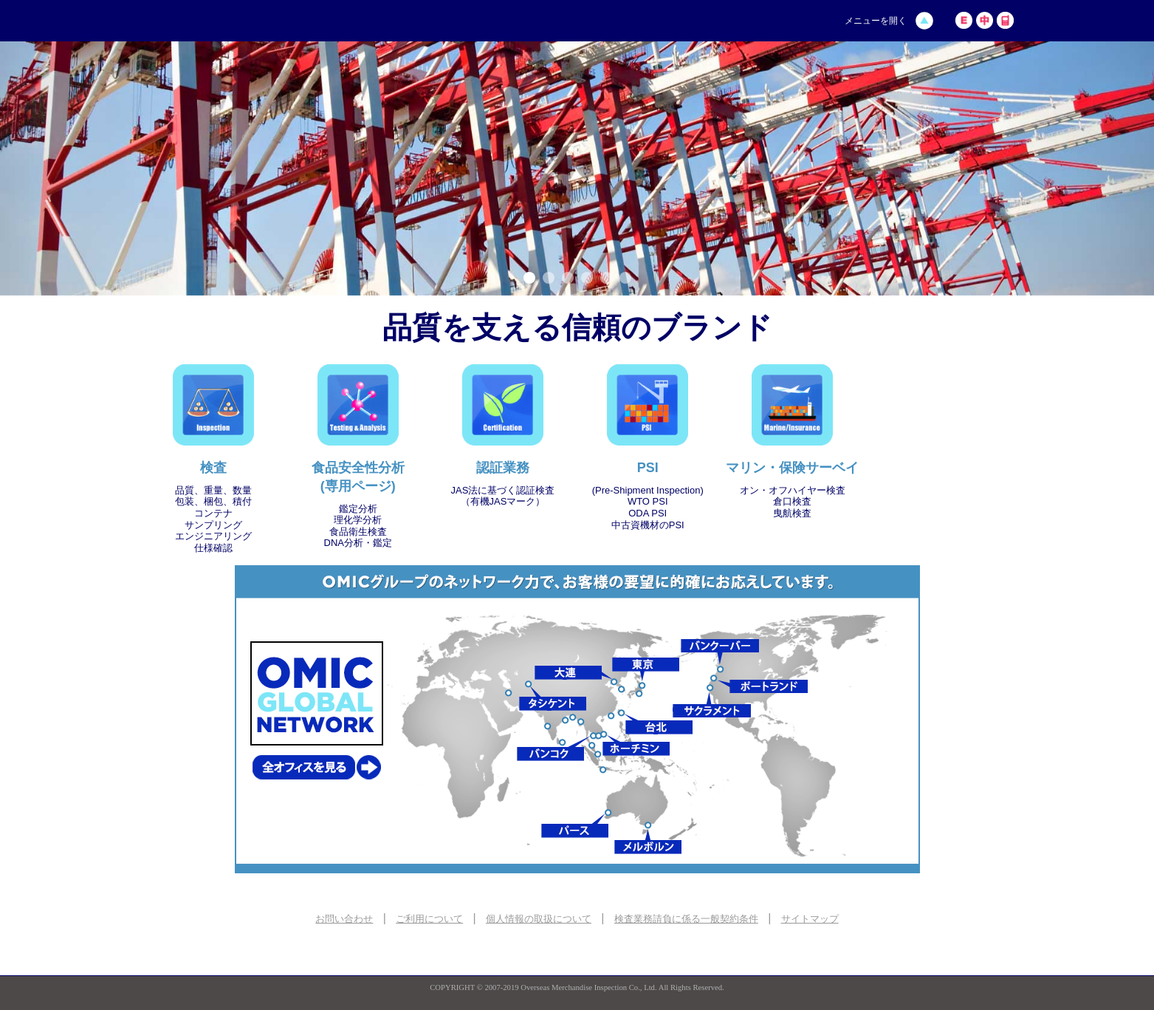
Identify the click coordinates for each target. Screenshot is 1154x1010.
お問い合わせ (344, 918)
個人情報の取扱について (538, 918)
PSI (648, 467)
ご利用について (429, 918)
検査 (213, 467)
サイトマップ (810, 918)
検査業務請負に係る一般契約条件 (686, 918)
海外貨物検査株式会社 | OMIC (256, 21)
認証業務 (502, 467)
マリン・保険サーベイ (792, 467)
